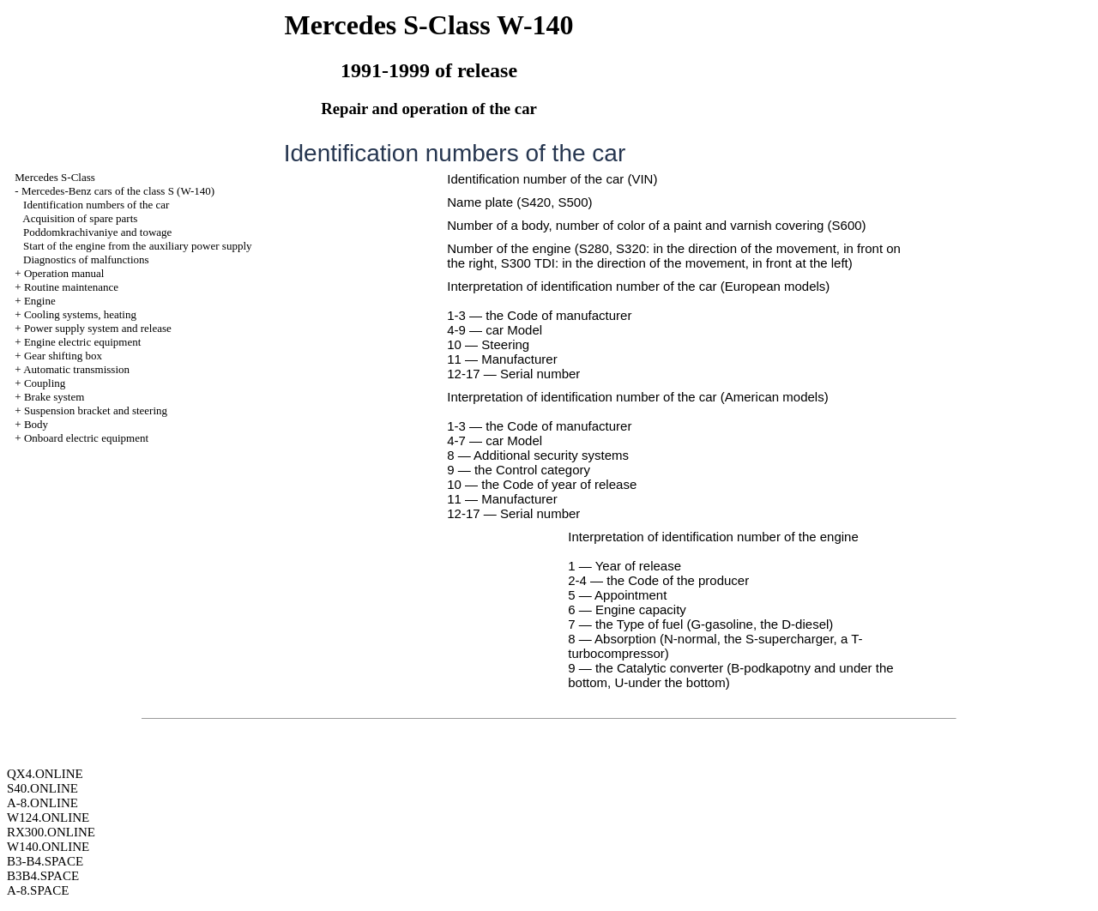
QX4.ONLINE (45, 774)
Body (36, 424)
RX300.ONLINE (51, 832)
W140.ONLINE (48, 847)
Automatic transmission (76, 369)
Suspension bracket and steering (95, 410)
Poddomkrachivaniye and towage (97, 232)
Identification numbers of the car (96, 204)
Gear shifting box (63, 355)
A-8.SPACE (38, 890)
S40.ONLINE (42, 788)
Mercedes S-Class (55, 177)
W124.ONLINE (48, 817)
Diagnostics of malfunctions (86, 259)
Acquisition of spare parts (79, 218)
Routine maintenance (71, 287)
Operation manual (64, 273)
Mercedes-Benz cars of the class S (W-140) (117, 190)
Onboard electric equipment (86, 437)
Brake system (54, 396)
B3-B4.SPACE (45, 861)
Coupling (44, 383)
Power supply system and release (98, 328)
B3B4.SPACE (43, 876)
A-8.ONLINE (42, 803)
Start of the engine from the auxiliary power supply (137, 245)
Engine (40, 300)
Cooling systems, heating (80, 314)
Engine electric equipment (82, 341)
